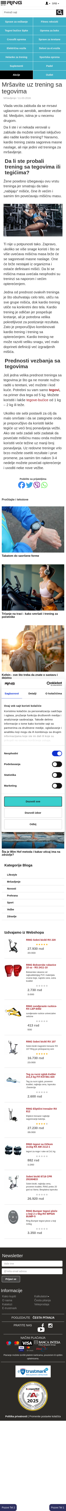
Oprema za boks (49, 30)
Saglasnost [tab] (12, 693)
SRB (55, 3)
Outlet (49, 74)
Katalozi (7, 1304)
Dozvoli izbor (33, 812)
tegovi (54, 390)
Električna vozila (16, 48)
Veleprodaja (41, 1304)
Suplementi (16, 66)
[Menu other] (63, 3)
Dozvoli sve (33, 801)
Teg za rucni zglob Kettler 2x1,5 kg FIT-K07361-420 (41, 1075)
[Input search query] (29, 12)
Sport (10, 902)
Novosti (11, 888)
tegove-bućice (37, 400)
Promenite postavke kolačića (45, 1416)
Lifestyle (12, 874)
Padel (49, 66)
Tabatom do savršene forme (20, 555)
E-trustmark (9, 1308)
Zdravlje (12, 916)
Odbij (33, 824)
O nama (7, 1300)
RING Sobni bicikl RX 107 (41, 1041)
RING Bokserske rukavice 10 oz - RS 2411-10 (41, 966)
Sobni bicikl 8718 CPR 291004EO (39, 1177)
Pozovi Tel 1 (57, 1507)
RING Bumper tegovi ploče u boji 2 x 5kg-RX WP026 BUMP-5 (41, 1214)
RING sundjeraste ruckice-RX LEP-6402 (41, 1007)
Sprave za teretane (49, 39)
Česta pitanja (42, 1300)
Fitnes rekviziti (49, 21)
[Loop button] (59, 12)
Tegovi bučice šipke (16, 30)
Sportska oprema (49, 57)
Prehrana (12, 895)
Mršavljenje (10, 98)
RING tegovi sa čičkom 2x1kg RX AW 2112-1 (39, 1145)
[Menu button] (3, 3)
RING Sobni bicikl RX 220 (41, 939)
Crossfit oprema (16, 39)
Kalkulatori (41, 1296)
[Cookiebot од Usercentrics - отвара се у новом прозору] (47, 684)
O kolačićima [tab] (53, 693)
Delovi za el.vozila (49, 48)
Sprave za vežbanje (16, 21)
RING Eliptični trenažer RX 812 (41, 1110)
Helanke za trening (16, 57)
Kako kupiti (9, 1296)
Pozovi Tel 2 (8, 1507)
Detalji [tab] (33, 693)
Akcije (16, 74)
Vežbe (10, 909)
